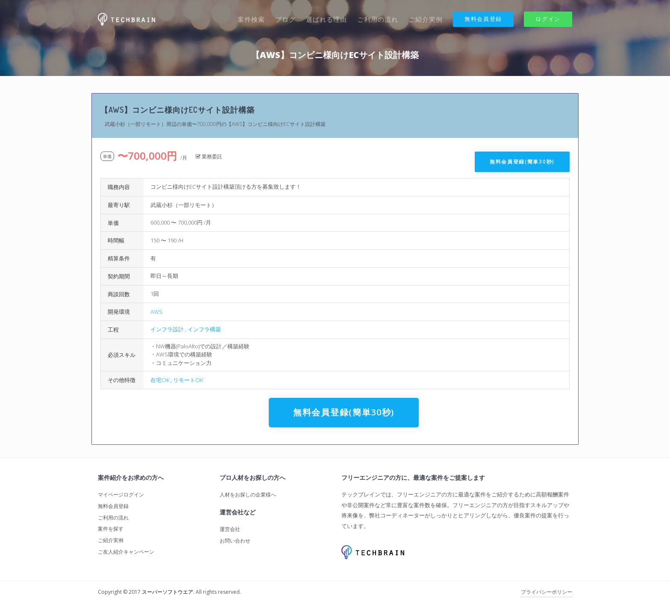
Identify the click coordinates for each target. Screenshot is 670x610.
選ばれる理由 (326, 19)
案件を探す (110, 528)
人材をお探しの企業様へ (248, 494)
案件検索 (251, 19)
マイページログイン (121, 494)
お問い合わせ (235, 540)
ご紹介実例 (425, 19)
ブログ (285, 19)
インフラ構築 (204, 329)
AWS (156, 311)
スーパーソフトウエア (167, 591)
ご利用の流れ (377, 19)
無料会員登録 (483, 19)
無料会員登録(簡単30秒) (522, 161)
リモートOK (188, 380)
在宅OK (159, 380)
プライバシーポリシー (546, 591)
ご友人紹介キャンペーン (126, 551)
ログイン (548, 19)
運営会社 (230, 529)
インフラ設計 (167, 329)
